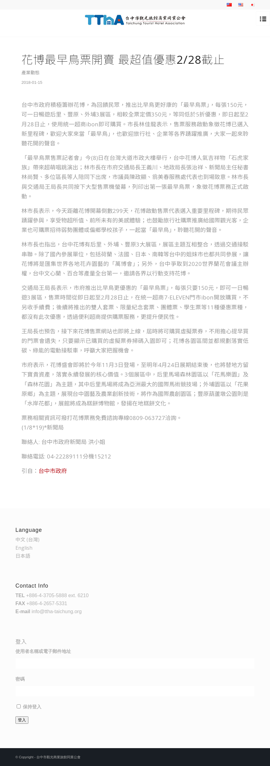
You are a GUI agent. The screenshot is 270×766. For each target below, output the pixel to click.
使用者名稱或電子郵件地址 (43, 651)
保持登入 (32, 706)
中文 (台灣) (27, 539)
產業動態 (31, 72)
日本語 (22, 555)
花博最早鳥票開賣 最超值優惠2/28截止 (123, 59)
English (23, 547)
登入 (22, 720)
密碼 (20, 679)
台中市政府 (53, 471)
